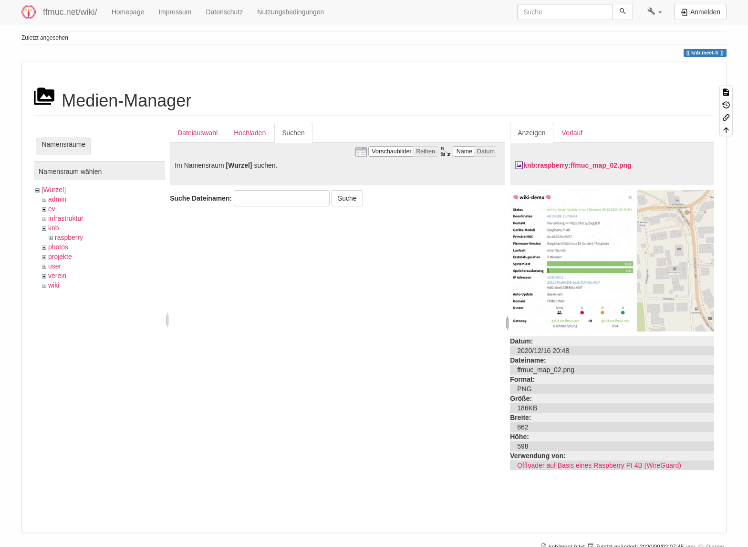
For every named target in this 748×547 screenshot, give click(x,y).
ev (51, 209)
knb (53, 228)
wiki (53, 285)
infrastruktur (65, 218)
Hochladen (250, 133)
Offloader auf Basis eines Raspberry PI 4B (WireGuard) (599, 465)
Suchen (293, 133)
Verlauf (572, 133)
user (54, 266)
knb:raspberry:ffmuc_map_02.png (577, 165)
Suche (347, 198)
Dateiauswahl (197, 133)
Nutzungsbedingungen (290, 12)
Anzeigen (531, 133)
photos (58, 247)
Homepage (128, 12)
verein (57, 275)
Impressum (174, 12)
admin (57, 199)
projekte (60, 256)
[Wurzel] (54, 189)
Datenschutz (224, 12)
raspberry (69, 237)
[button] (654, 12)
